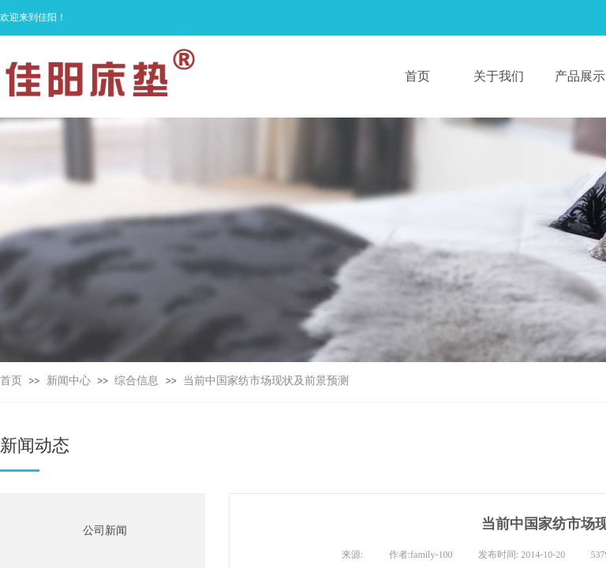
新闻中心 (69, 381)
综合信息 (136, 381)
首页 (11, 381)
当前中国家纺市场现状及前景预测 (266, 381)
